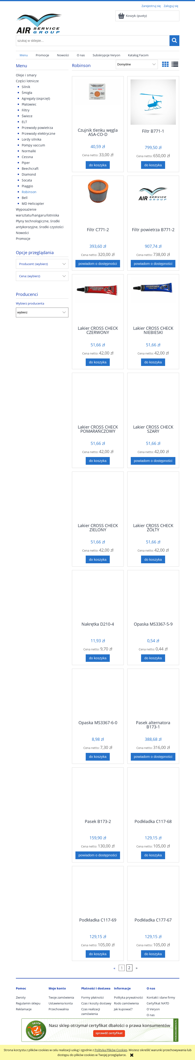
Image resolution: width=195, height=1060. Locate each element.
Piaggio (27, 186)
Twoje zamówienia (61, 997)
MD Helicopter (33, 203)
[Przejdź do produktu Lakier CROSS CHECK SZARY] (153, 398)
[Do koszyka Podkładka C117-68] (153, 855)
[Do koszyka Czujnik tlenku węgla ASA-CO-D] (98, 165)
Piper (26, 162)
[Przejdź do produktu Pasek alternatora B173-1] (153, 694)
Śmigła (27, 92)
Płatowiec (29, 104)
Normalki (29, 151)
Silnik (26, 87)
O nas (151, 1015)
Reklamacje (24, 1009)
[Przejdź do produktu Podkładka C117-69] (98, 891)
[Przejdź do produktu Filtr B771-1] (153, 102)
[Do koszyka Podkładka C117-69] (98, 954)
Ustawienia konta (61, 1003)
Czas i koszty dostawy (96, 1003)
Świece (27, 116)
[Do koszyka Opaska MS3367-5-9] (153, 658)
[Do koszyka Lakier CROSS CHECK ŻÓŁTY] (153, 559)
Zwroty (21, 997)
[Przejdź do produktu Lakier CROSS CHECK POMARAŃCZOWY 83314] (98, 398)
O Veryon (153, 1009)
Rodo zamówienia (126, 1003)
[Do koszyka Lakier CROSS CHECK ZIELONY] (98, 559)
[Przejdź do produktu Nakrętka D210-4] (98, 595)
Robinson (29, 192)
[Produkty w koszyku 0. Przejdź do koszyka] (133, 16)
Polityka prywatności (128, 997)
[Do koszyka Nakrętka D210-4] (98, 658)
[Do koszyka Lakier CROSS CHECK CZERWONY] (98, 362)
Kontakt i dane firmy (161, 997)
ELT (24, 122)
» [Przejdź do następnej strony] (137, 968)
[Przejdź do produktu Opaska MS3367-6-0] (98, 694)
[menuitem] (24, 55)
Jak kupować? (123, 1009)
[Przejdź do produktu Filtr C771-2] (98, 201)
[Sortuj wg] (137, 64)
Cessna (27, 157)
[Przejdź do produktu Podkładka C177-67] (153, 891)
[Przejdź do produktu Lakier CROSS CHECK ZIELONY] (98, 497)
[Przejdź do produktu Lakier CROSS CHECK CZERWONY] (98, 299)
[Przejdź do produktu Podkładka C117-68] (153, 793)
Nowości (22, 232)
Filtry (25, 110)
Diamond (29, 174)
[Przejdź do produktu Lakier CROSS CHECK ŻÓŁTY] (153, 497)
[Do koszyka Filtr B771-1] (153, 165)
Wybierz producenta (30, 303)
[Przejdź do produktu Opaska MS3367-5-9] (153, 595)
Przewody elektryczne (38, 133)
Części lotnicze (27, 81)
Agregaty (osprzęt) (36, 98)
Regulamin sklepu (28, 1003)
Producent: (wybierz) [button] (33, 264)
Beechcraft (30, 168)
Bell (25, 197)
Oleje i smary (26, 75)
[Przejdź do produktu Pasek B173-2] (98, 793)
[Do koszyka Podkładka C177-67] (153, 954)
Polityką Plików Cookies (111, 1050)
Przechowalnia (59, 1009)
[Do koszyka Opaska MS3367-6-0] (98, 757)
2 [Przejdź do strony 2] (129, 968)
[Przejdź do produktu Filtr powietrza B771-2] (153, 201)
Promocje (23, 238)
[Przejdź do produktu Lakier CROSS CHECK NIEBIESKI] (153, 299)
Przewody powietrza (37, 127)
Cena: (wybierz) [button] (29, 276)
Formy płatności (92, 997)
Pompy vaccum (33, 145)
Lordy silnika (31, 139)
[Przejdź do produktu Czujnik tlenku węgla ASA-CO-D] (98, 101)
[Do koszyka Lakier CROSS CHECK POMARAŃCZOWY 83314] (98, 461)
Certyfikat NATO (158, 1003)
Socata (27, 180)
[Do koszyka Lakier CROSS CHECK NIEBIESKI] (153, 362)
